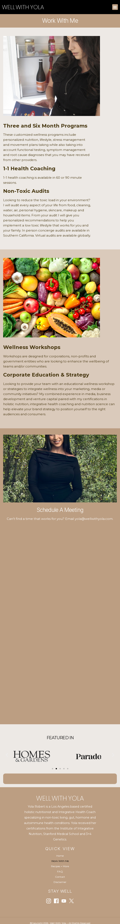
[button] (115, 7)
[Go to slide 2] (56, 768)
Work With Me (60, 861)
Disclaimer (60, 882)
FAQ (60, 871)
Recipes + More (60, 866)
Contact (60, 876)
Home (60, 855)
